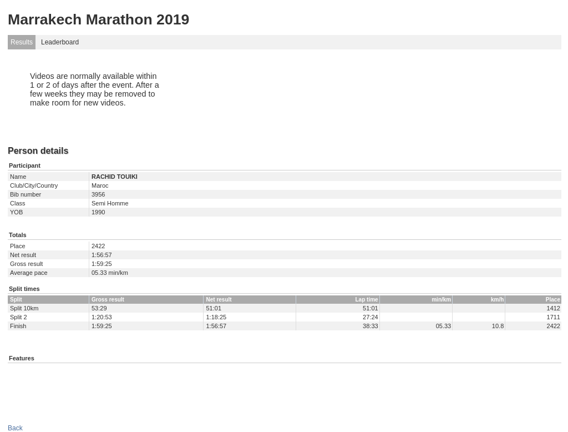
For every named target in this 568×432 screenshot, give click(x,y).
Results (22, 42)
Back (15, 428)
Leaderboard (60, 42)
